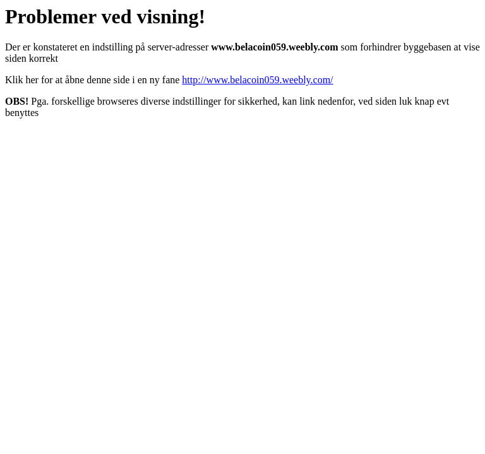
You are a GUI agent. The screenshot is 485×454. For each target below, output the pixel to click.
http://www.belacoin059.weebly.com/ (257, 79)
